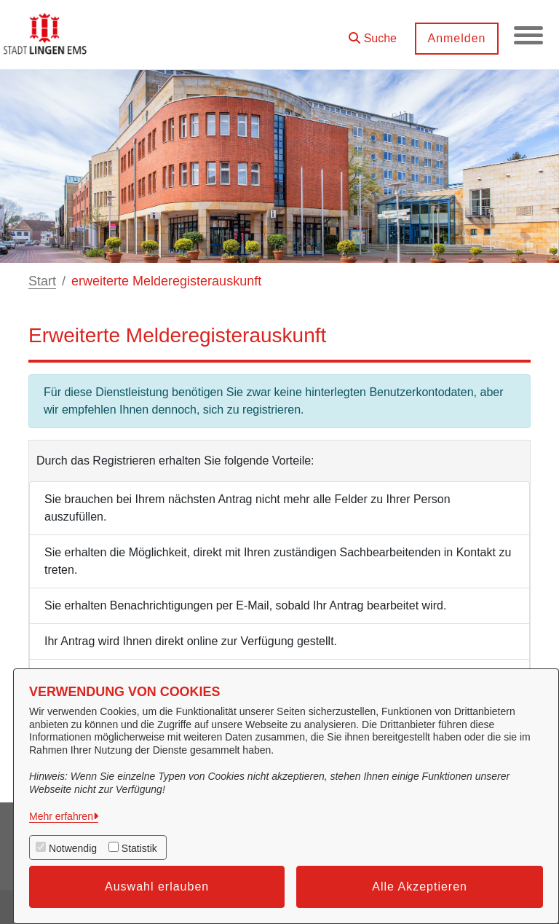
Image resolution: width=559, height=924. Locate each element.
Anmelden (456, 38)
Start (42, 281)
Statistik (139, 848)
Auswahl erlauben (157, 886)
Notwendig (73, 848)
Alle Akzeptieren (419, 886)
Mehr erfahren (61, 816)
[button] (372, 33)
